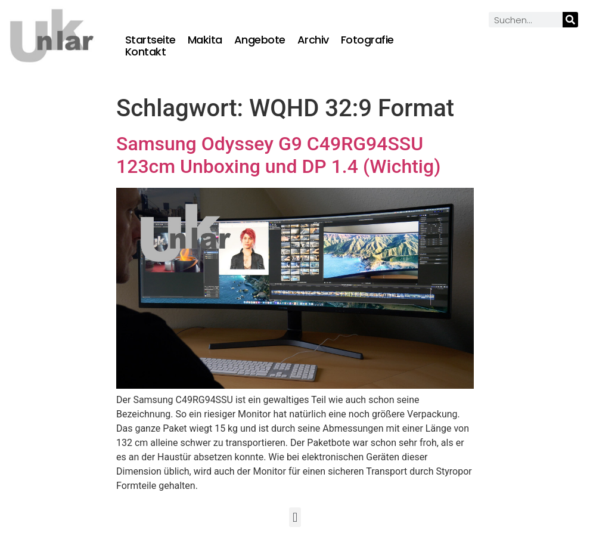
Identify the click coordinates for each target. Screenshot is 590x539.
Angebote (259, 40)
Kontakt (145, 52)
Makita (205, 40)
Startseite (150, 40)
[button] (294, 517)
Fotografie (367, 40)
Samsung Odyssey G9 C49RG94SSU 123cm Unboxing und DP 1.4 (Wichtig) (278, 155)
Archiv (313, 40)
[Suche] (570, 19)
